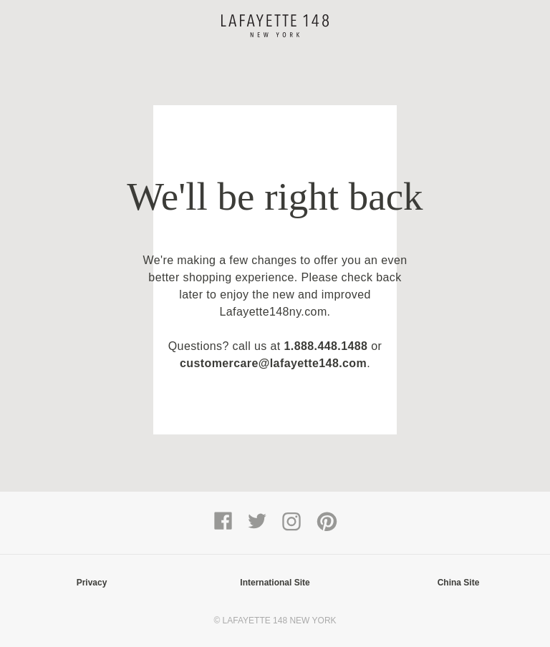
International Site (274, 583)
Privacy (92, 583)
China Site (459, 583)
